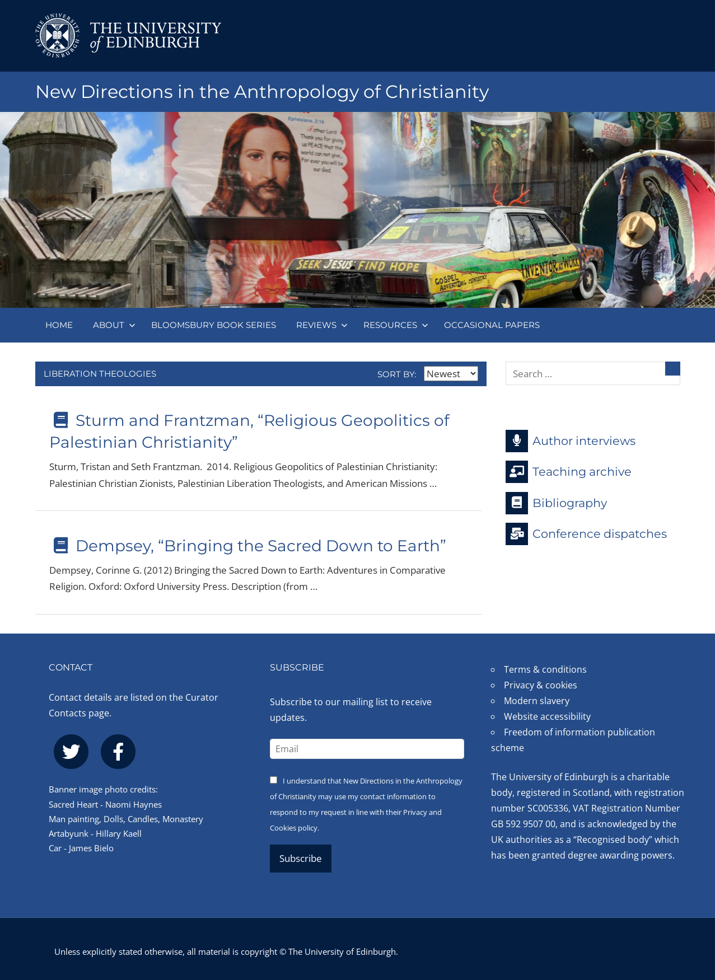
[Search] (672, 369)
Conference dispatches (586, 534)
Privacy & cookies (540, 685)
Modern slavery (536, 701)
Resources (395, 325)
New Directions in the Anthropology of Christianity (262, 91)
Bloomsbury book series (213, 325)
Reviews (322, 325)
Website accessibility (547, 716)
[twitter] (71, 752)
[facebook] (118, 752)
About (114, 325)
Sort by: (427, 374)
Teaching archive (569, 472)
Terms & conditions (545, 669)
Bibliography (556, 503)
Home (59, 325)
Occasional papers (492, 325)
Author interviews (570, 441)
